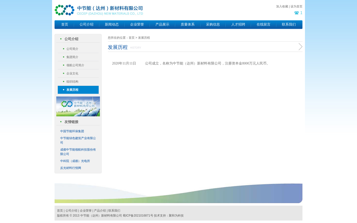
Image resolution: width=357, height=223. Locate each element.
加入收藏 (282, 6)
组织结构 (72, 81)
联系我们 (289, 24)
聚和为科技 (176, 215)
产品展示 (162, 24)
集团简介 (72, 57)
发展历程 (72, 90)
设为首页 (296, 6)
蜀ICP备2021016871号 (138, 215)
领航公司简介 (75, 65)
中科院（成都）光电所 (75, 161)
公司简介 (72, 49)
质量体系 (188, 24)
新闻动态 (112, 24)
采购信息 (213, 24)
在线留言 (263, 24)
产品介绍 (100, 210)
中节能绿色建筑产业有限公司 (78, 140)
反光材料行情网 (70, 168)
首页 (64, 24)
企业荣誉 (137, 24)
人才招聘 (238, 24)
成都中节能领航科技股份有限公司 (78, 152)
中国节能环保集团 (72, 131)
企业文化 (72, 73)
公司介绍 (86, 24)
